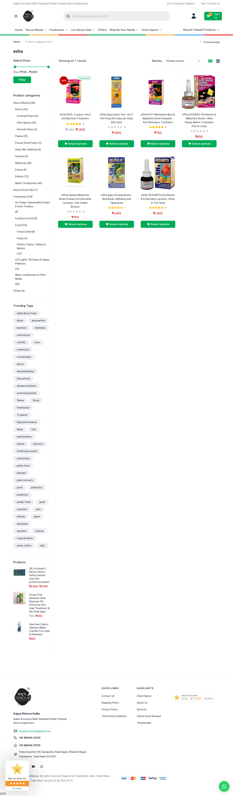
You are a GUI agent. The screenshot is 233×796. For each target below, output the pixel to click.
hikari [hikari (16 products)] (20, 429)
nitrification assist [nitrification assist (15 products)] (27, 451)
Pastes (19, 169)
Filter (22, 79)
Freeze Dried (24, 231)
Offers (102, 29)
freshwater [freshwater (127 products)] (23, 407)
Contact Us (108, 696)
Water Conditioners (26, 183)
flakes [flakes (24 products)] (20, 400)
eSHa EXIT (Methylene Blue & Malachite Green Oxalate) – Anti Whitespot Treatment (158, 118)
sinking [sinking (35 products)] (21, 516)
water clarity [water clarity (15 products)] (24, 545)
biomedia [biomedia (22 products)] (40, 327)
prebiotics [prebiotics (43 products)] (36, 487)
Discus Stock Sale (23, 190)
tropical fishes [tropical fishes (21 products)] (25, 538)
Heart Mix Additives (26, 149)
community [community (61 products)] (23, 349)
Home (19, 29)
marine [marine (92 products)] (20, 444)
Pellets (19, 176)
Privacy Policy (109, 709)
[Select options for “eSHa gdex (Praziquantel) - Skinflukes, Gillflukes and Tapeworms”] (116, 224)
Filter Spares (24, 122)
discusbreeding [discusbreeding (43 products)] (25, 371)
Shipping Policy (110, 702)
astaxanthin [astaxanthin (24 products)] (39, 320)
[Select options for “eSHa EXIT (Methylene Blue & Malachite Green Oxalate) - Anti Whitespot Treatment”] (158, 143)
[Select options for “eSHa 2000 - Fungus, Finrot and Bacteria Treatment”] (75, 143)
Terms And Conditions (113, 716)
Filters (18, 109)
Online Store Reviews (149, 716)
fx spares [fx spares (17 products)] (22, 414)
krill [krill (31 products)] (34, 429)
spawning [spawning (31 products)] (22, 523)
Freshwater (58, 30)
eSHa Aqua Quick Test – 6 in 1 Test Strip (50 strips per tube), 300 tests (116, 118)
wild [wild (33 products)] (42, 545)
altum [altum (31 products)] (20, 320)
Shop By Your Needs (124, 30)
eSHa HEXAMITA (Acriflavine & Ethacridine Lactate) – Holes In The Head (158, 199)
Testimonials (144, 722)
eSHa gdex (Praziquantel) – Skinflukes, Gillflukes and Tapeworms (116, 199)
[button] (50, 3)
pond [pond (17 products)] (19, 487)
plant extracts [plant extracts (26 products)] (25, 480)
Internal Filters (25, 129)
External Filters (25, 116)
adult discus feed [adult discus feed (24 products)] (26, 313)
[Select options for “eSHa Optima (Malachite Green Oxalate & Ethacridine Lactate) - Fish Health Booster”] (75, 224)
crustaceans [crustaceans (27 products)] (24, 356)
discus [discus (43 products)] (20, 364)
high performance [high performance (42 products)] (27, 422)
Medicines (20, 163)
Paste (20, 238)
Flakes (19, 136)
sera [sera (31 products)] (38, 509)
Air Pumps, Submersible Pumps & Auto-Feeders (32, 204)
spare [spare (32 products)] (37, 516)
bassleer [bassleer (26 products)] (21, 327)
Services (142, 709)
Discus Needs (36, 30)
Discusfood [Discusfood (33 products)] (23, 378)
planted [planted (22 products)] (21, 473)
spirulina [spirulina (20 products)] (21, 531)
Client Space (152, 30)
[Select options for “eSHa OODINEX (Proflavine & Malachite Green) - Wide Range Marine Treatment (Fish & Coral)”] (199, 143)
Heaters (19, 156)
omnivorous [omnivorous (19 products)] (23, 458)
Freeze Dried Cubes (26, 142)
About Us (142, 702)
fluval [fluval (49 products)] (36, 400)
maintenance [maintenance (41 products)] (24, 436)
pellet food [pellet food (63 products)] (23, 465)
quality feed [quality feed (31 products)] (24, 502)
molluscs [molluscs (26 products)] (38, 444)
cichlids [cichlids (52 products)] (21, 342)
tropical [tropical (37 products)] (39, 531)
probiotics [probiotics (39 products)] (22, 494)
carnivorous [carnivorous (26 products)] (23, 335)
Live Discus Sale (83, 30)
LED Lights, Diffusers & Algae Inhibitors (32, 261)
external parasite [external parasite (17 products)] (26, 393)
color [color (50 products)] (37, 342)
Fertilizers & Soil (24, 218)
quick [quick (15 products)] (42, 502)
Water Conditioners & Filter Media (30, 276)
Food (18, 225)
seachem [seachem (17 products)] (22, 509)
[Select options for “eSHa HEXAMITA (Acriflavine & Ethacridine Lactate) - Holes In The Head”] (158, 224)
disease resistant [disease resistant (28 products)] (26, 385)
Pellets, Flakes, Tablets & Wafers (31, 246)
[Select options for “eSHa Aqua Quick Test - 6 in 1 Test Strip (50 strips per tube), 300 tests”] (116, 143)
